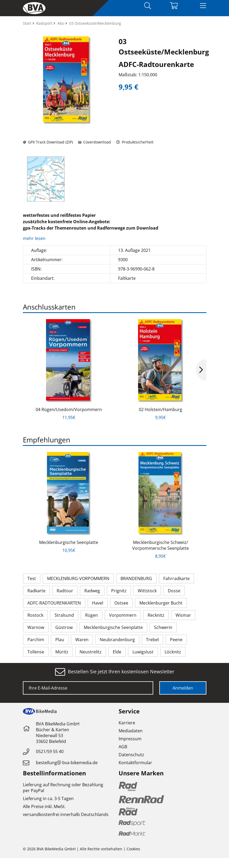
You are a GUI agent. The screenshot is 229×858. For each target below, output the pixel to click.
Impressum (130, 739)
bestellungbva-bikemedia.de (67, 763)
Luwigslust (142, 652)
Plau (59, 640)
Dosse (174, 591)
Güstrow (64, 627)
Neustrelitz (91, 652)
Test (31, 578)
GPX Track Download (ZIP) (48, 142)
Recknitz (156, 615)
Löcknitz (173, 652)
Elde (117, 652)
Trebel (152, 640)
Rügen (91, 615)
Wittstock (147, 591)
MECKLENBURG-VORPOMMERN (78, 578)
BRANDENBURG (136, 578)
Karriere (127, 723)
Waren (82, 640)
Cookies (133, 848)
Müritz (61, 652)
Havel (97, 603)
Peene (176, 640)
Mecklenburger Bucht (160, 603)
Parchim (35, 640)
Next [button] (201, 370)
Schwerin (163, 627)
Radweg (92, 591)
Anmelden (183, 688)
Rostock (35, 615)
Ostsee (121, 603)
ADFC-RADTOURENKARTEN (54, 603)
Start (27, 23)
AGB (123, 747)
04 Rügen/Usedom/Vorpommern (69, 409)
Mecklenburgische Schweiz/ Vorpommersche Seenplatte (160, 545)
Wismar (183, 615)
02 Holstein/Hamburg (160, 409)
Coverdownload (94, 142)
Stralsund (64, 615)
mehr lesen (35, 238)
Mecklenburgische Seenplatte (68, 542)
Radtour (65, 591)
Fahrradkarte (176, 578)
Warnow (35, 627)
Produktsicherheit (135, 142)
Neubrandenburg (117, 640)
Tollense (35, 652)
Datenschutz (131, 755)
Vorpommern (122, 615)
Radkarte (36, 591)
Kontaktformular (135, 763)
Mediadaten (131, 731)
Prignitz (119, 591)
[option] (46, 179)
